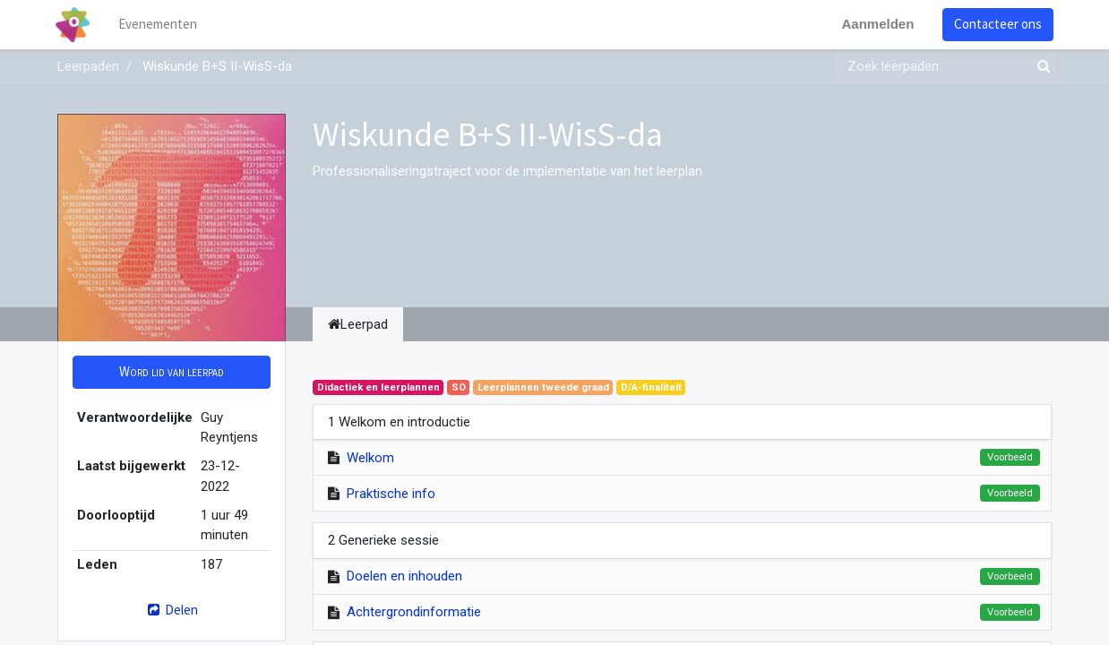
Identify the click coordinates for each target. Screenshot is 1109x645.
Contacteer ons (996, 23)
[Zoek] (1040, 66)
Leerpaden (88, 66)
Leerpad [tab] (358, 324)
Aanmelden (875, 23)
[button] (172, 372)
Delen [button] (171, 609)
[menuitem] (160, 24)
